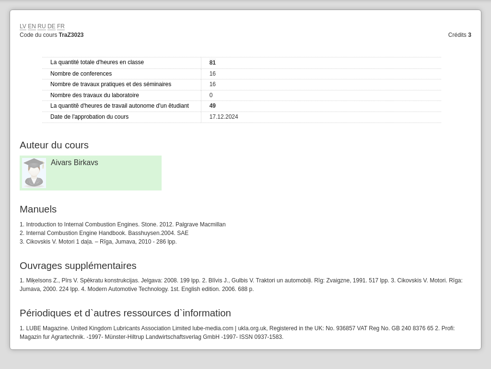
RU (41, 26)
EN (32, 26)
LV (23, 26)
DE (51, 26)
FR (61, 26)
